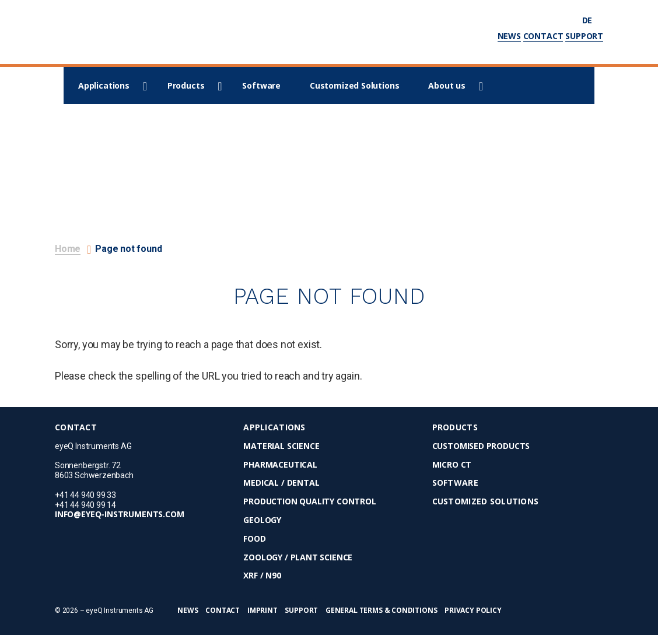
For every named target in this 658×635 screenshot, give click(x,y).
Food (254, 539)
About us (447, 85)
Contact (543, 35)
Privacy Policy (472, 610)
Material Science (281, 446)
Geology (262, 520)
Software (261, 85)
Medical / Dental (281, 483)
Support (584, 35)
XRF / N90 (262, 576)
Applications (104, 85)
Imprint (262, 610)
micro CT (452, 465)
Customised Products (481, 446)
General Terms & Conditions (381, 610)
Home (67, 248)
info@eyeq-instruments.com (119, 515)
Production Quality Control (309, 502)
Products (186, 85)
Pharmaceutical (280, 465)
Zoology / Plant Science (297, 558)
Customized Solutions (354, 85)
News (509, 35)
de (592, 20)
